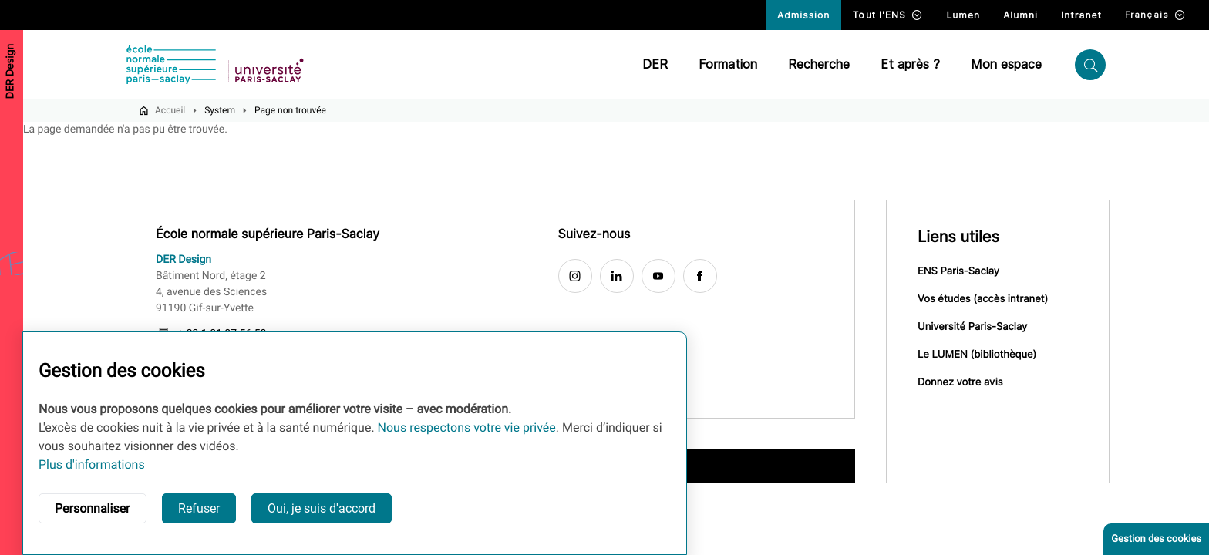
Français (1155, 15)
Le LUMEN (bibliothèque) (977, 354)
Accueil (170, 110)
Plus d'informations (92, 464)
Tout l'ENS (888, 15)
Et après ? (910, 64)
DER (655, 64)
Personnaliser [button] (92, 508)
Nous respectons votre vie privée (467, 427)
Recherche (819, 64)
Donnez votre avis (960, 382)
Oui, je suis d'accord (321, 508)
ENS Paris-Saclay (958, 271)
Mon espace (1006, 64)
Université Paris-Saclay (972, 327)
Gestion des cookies (1156, 539)
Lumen (963, 15)
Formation (728, 64)
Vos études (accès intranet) (983, 299)
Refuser (199, 508)
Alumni (1020, 15)
